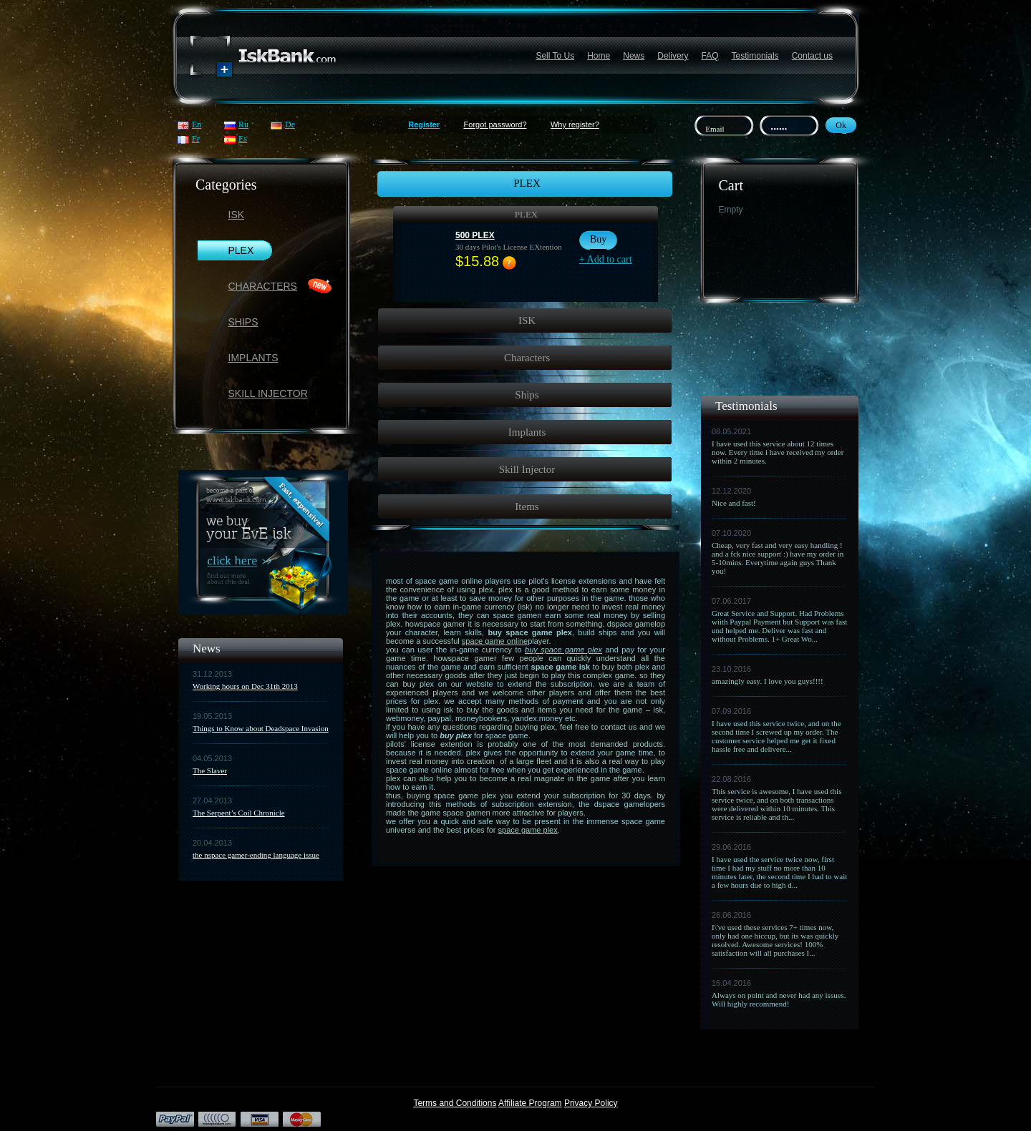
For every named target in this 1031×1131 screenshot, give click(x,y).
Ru (243, 124)
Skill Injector (268, 393)
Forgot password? (495, 124)
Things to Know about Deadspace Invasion (261, 728)
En (196, 124)
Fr (196, 139)
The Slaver (210, 770)
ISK (236, 214)
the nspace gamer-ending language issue (256, 855)
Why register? (575, 124)
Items (526, 506)
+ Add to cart (605, 259)
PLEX (241, 250)
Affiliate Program (529, 1103)
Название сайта (263, 56)
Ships (243, 322)
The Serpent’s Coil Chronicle (239, 812)
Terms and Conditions (454, 1103)
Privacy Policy (591, 1103)
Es (242, 139)
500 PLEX (475, 235)
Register (424, 124)
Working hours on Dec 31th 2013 (245, 686)
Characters (262, 286)
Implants (253, 357)
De (290, 124)
